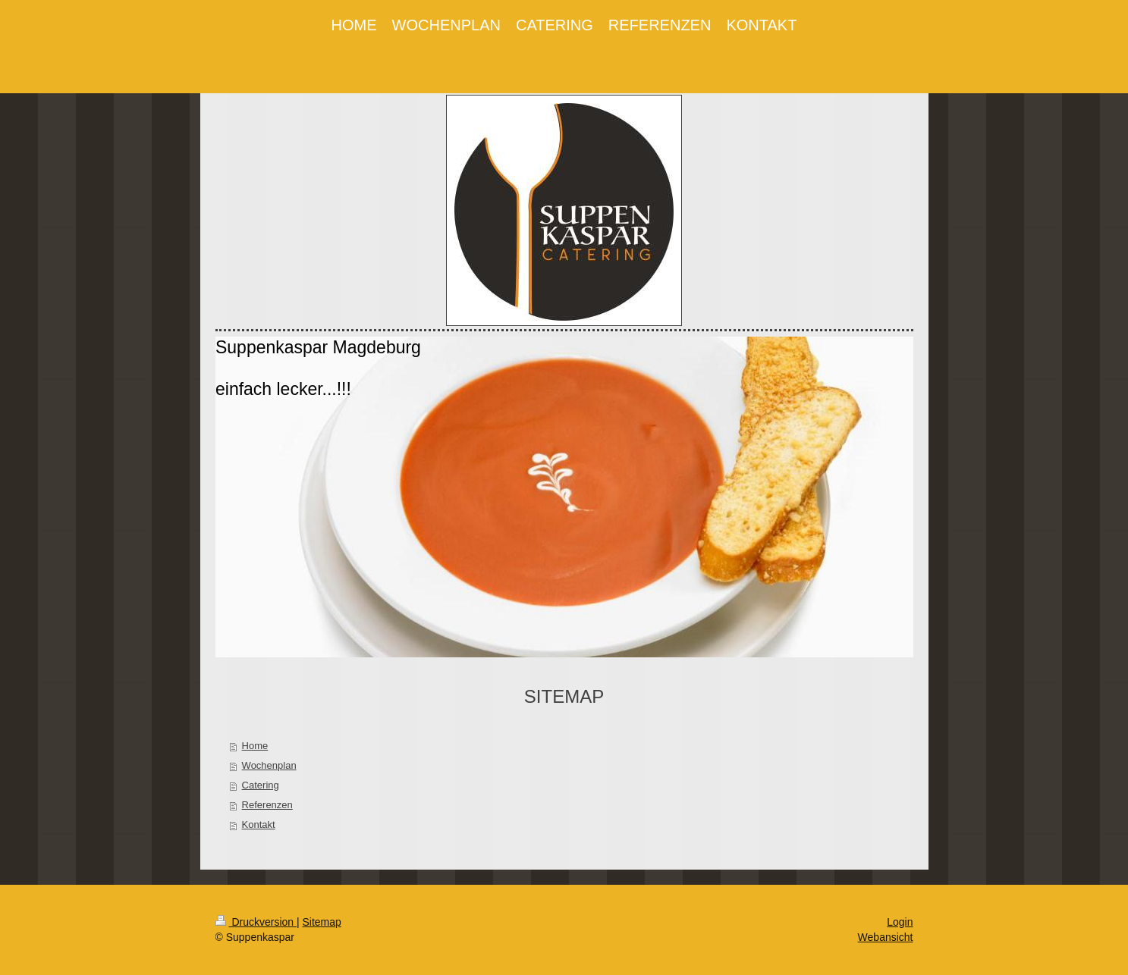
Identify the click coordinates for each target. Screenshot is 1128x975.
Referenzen (267, 804)
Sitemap (322, 922)
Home (255, 745)
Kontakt (258, 824)
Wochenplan (269, 765)
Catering (260, 785)
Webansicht (885, 937)
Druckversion (256, 922)
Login (900, 922)
